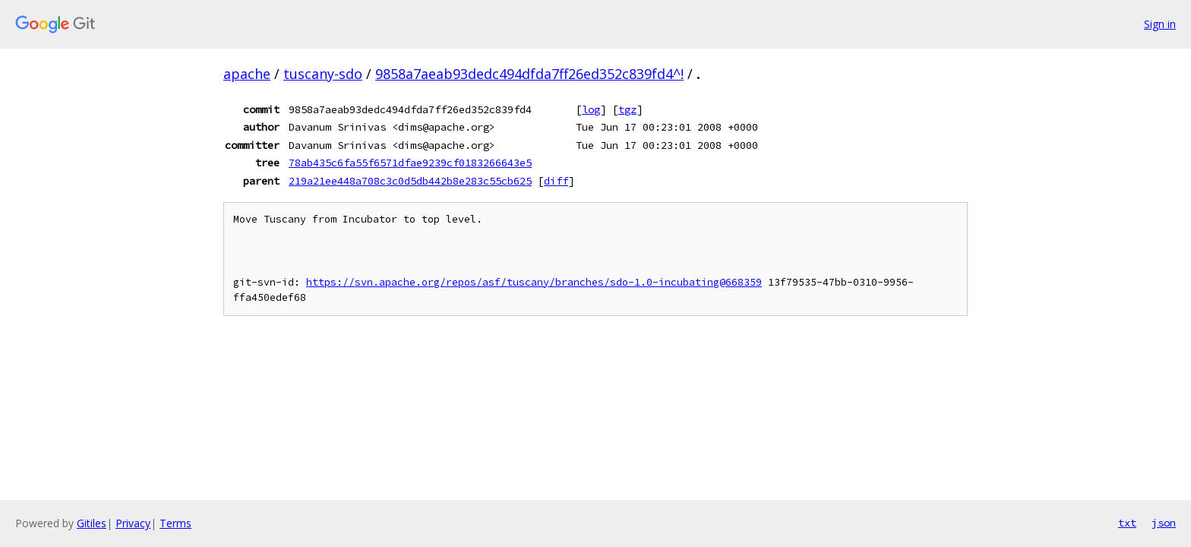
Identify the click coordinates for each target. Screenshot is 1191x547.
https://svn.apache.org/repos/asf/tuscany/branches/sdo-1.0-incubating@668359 (534, 282)
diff (556, 181)
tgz (627, 109)
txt (1127, 523)
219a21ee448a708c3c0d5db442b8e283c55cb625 (410, 181)
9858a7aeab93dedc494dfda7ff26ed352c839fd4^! (529, 74)
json (1164, 523)
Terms (175, 523)
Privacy (132, 523)
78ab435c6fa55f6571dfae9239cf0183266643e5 (410, 162)
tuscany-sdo (322, 74)
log (591, 109)
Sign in (1160, 24)
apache (246, 74)
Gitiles (91, 523)
